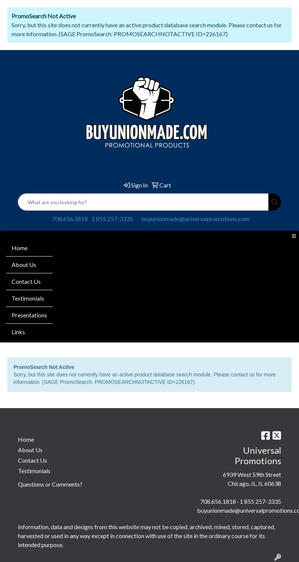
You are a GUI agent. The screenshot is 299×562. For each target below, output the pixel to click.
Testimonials (28, 298)
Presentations (29, 315)
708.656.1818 (70, 218)
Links (18, 331)
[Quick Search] (143, 202)
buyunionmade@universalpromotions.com (195, 218)
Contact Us (26, 281)
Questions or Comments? (50, 484)
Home (20, 247)
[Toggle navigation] (294, 236)
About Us (24, 264)
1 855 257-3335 (112, 218)
